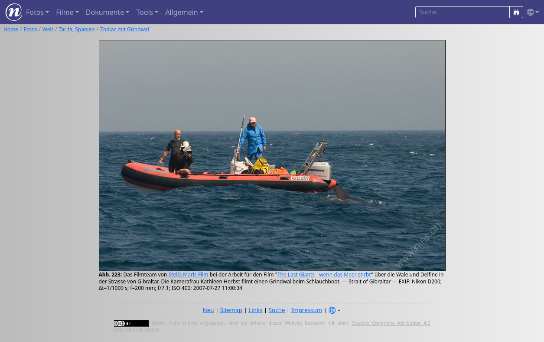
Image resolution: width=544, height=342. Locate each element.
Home (10, 29)
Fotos (30, 29)
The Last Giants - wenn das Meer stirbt (324, 274)
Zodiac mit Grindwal (124, 29)
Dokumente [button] (105, 12)
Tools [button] (144, 12)
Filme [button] (65, 12)
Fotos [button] (35, 12)
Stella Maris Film (188, 274)
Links (255, 310)
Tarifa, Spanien (77, 29)
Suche (277, 310)
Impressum (306, 310)
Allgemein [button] (181, 12)
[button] (531, 12)
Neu (208, 310)
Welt (47, 29)
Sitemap (231, 310)
